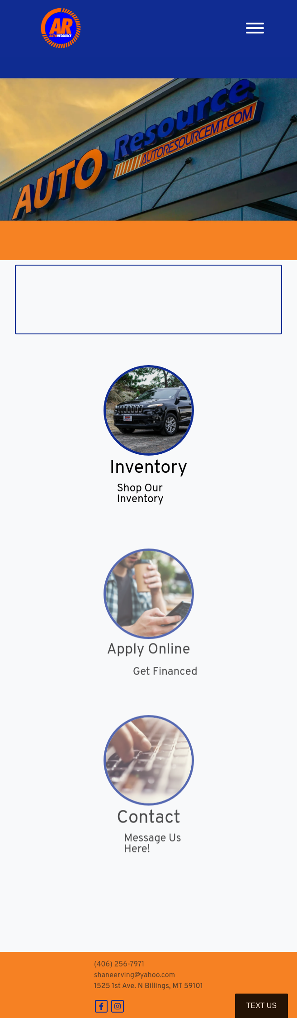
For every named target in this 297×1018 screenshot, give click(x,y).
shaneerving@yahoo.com (134, 975)
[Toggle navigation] (255, 28)
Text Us (261, 1005)
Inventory (149, 469)
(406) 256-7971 (119, 964)
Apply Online (148, 660)
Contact (148, 828)
